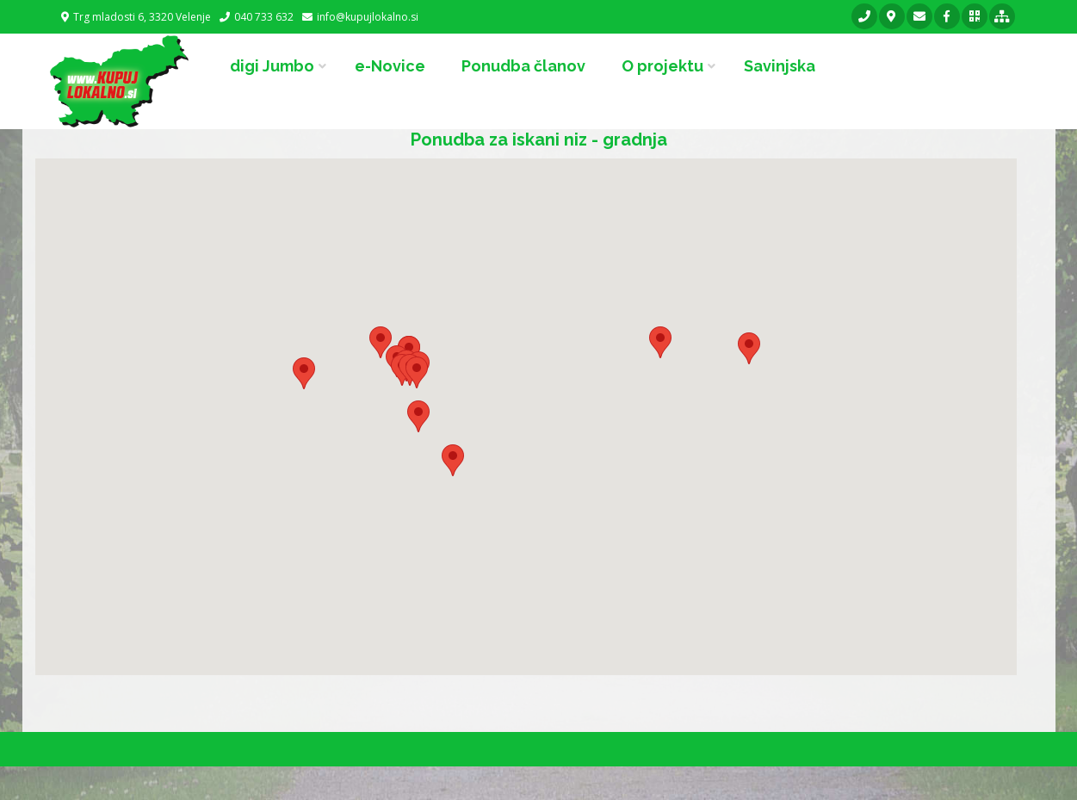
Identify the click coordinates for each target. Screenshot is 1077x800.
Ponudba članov (523, 66)
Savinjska (779, 66)
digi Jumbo (272, 66)
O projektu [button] (662, 66)
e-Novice (390, 66)
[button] (416, 372)
